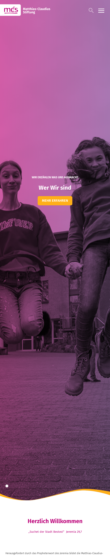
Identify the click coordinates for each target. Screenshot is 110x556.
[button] (6, 486)
